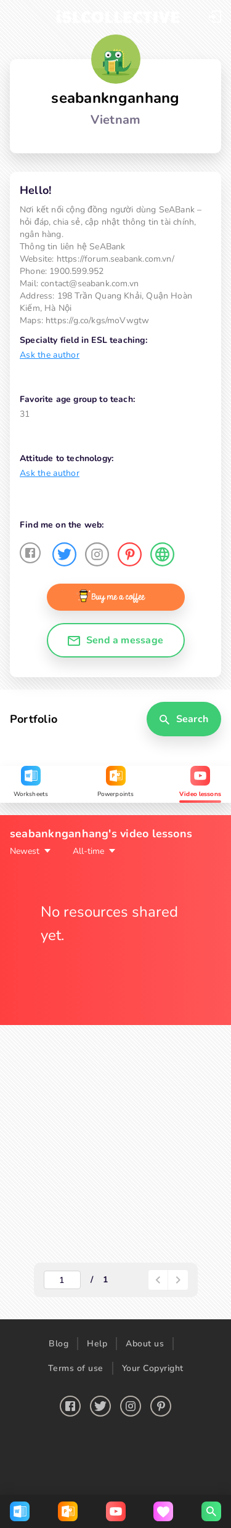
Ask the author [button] (49, 355)
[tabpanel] (115, 1056)
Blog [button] (58, 1343)
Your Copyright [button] (153, 1368)
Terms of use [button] (75, 1368)
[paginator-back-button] (158, 1280)
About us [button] (145, 1343)
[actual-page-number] (62, 1280)
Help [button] (97, 1343)
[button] (215, 16)
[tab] (31, 784)
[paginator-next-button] (178, 1280)
